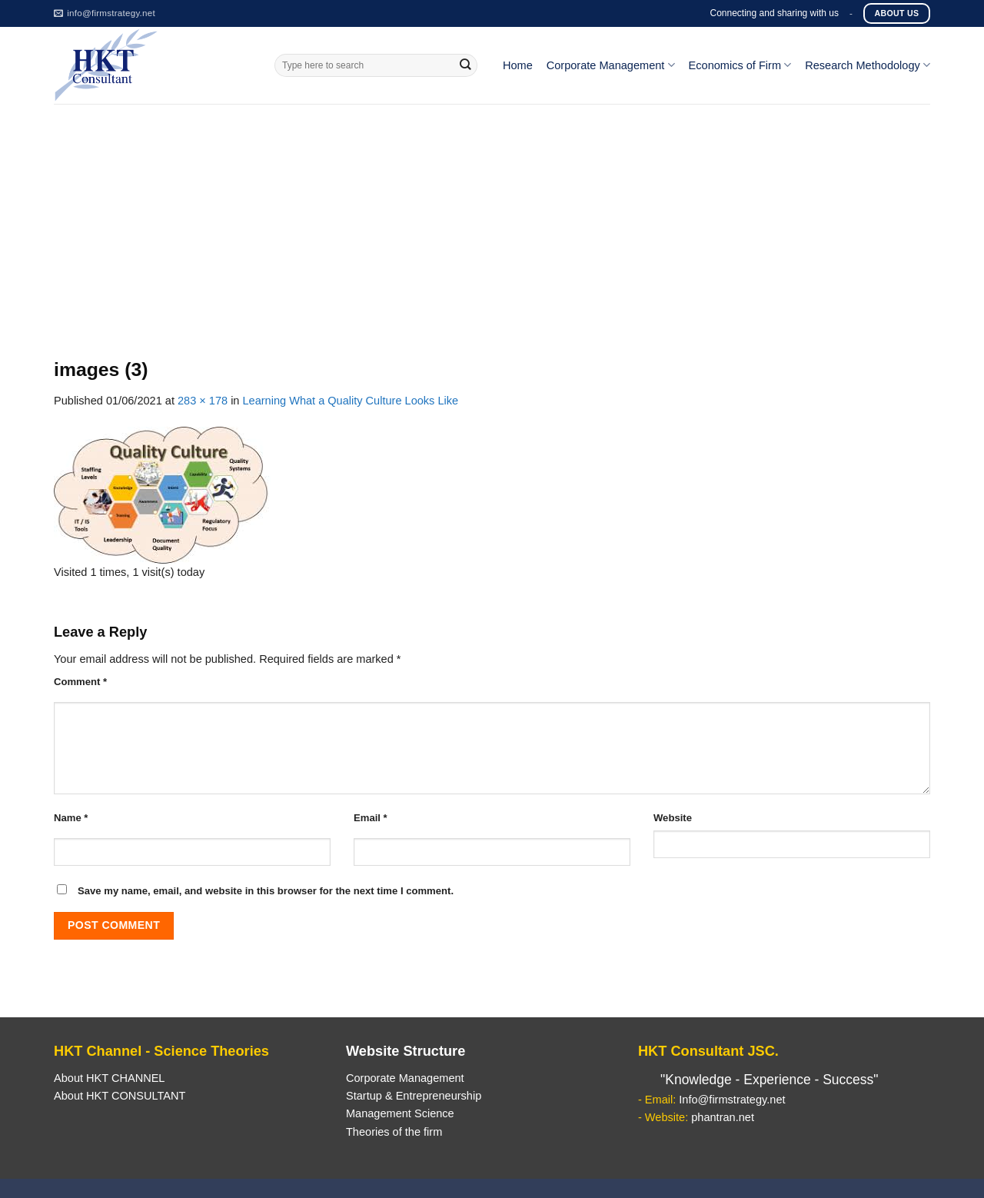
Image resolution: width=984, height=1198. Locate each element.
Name (71, 818)
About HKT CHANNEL (109, 1078)
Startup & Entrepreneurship (413, 1096)
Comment (80, 681)
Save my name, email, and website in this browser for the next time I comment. (266, 891)
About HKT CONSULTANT (119, 1096)
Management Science (400, 1113)
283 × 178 (203, 400)
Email (370, 818)
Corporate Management (611, 65)
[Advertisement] (492, 219)
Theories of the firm (394, 1132)
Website (672, 818)
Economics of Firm (740, 65)
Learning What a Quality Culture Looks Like (351, 400)
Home (518, 65)
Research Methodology (867, 65)
